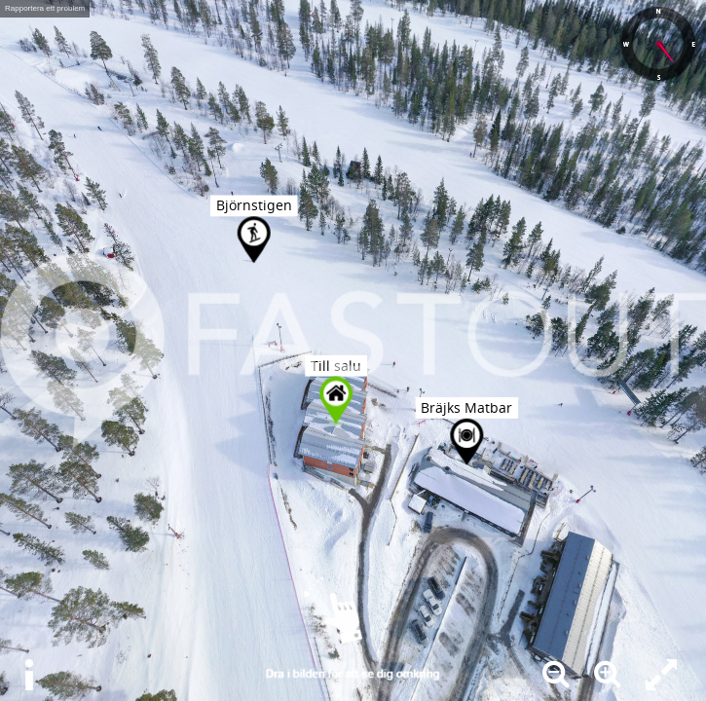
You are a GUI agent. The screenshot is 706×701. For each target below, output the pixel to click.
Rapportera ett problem (45, 8)
